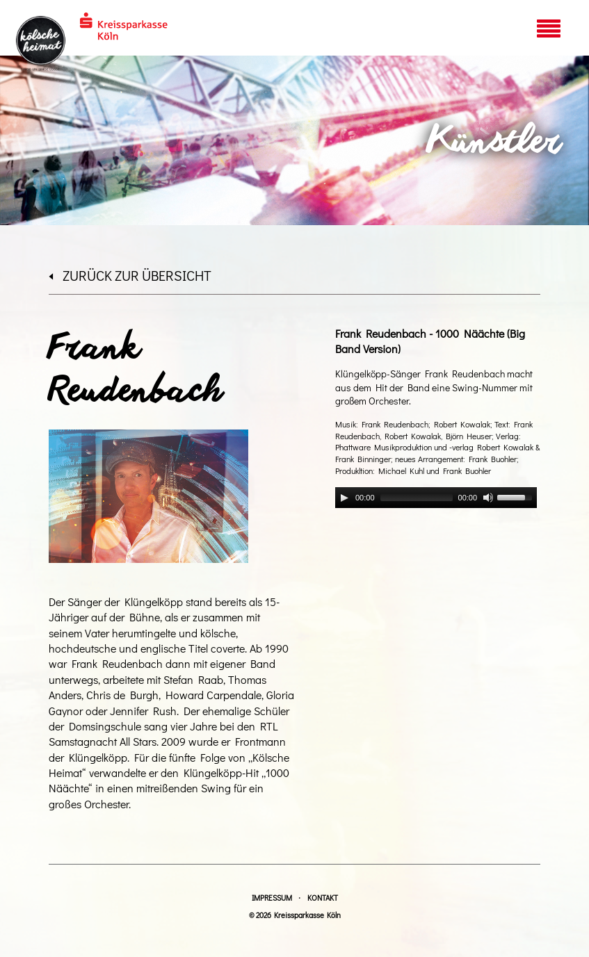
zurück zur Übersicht (130, 275)
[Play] (344, 497)
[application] (436, 497)
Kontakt (322, 897)
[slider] (416, 497)
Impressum (272, 897)
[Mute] (488, 497)
